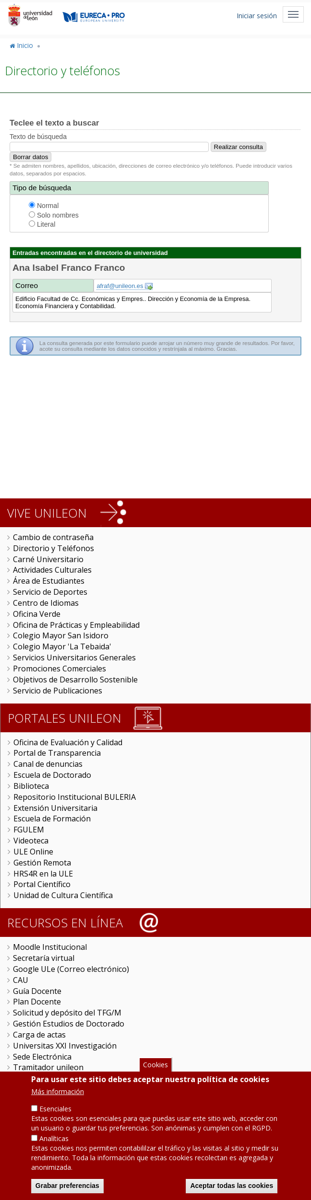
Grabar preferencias (67, 1185)
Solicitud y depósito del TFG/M (67, 1012)
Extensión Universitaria (55, 808)
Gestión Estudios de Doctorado (68, 1023)
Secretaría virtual (43, 958)
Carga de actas (39, 1034)
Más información (57, 1091)
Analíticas (54, 1138)
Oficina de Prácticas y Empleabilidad (76, 625)
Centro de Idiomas (46, 603)
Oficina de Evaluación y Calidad (67, 742)
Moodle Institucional (50, 947)
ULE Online (33, 851)
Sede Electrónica (42, 1056)
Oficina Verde (36, 614)
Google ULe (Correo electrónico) (71, 969)
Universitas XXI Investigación (65, 1045)
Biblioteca (31, 786)
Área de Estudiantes (48, 581)
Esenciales (55, 1109)
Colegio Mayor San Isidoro (60, 635)
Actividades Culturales (52, 570)
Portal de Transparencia (57, 753)
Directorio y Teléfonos (53, 548)
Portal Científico (42, 884)
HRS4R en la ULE (43, 873)
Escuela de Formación (52, 818)
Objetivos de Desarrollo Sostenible (75, 679)
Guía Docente (37, 991)
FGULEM (28, 829)
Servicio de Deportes (50, 592)
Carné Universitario (48, 559)
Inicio (25, 45)
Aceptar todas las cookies (231, 1185)
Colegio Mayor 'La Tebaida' (62, 646)
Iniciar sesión (257, 15)
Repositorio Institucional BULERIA (74, 797)
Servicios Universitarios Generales (74, 657)
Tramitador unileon (48, 1067)
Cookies (155, 1064)
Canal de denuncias (48, 764)
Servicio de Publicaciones (57, 690)
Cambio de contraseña (53, 537)
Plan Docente (37, 1001)
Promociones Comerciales (59, 668)
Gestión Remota (42, 862)
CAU (20, 980)
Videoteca (30, 840)
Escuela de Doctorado (52, 775)
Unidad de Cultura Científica (63, 895)
